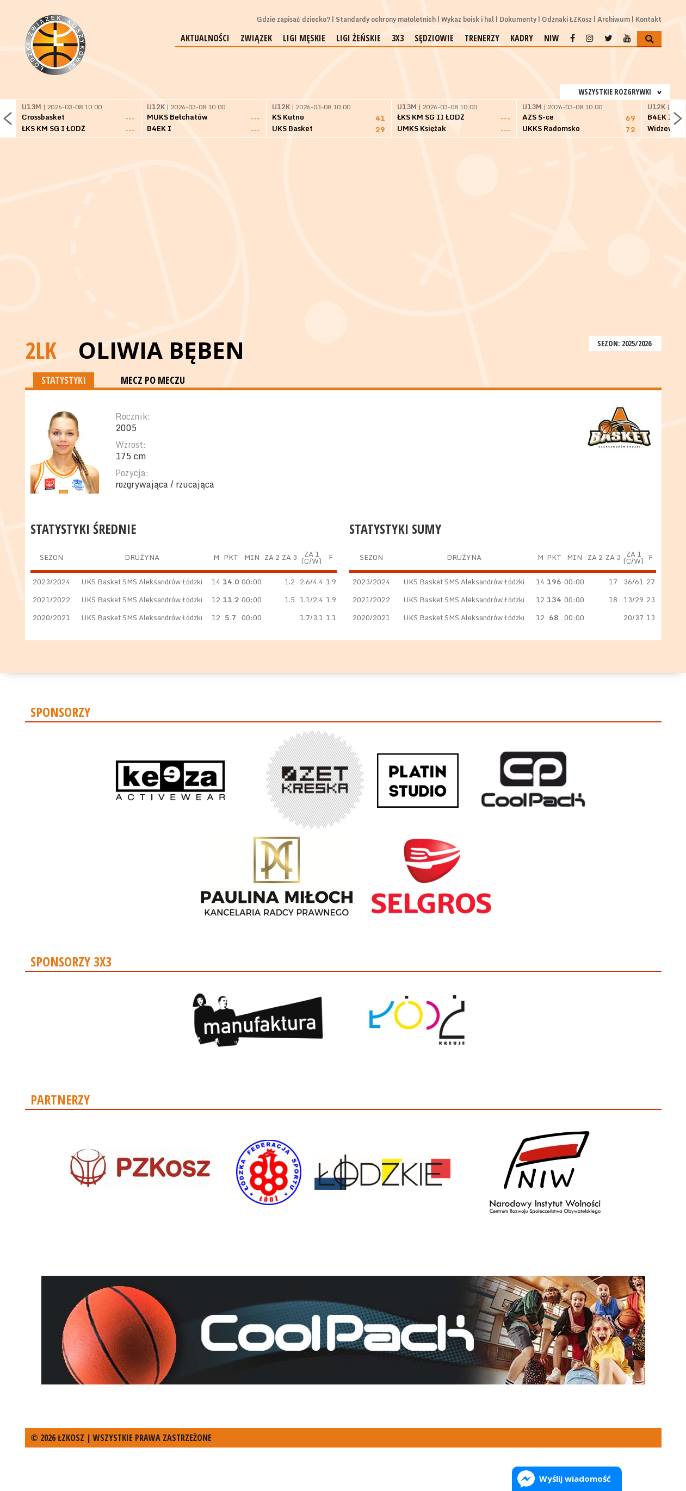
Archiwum (613, 19)
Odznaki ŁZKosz (567, 19)
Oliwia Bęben (161, 350)
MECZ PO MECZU (153, 379)
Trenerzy (482, 38)
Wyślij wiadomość (575, 1478)
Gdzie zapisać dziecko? (293, 19)
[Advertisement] (343, 252)
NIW (551, 38)
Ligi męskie (304, 38)
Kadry (521, 38)
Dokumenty (517, 19)
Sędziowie (434, 38)
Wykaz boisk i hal (467, 19)
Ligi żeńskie (358, 38)
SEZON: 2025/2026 (625, 343)
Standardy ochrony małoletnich (386, 19)
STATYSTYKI (63, 379)
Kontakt (648, 19)
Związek (256, 38)
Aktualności (205, 38)
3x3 (398, 38)
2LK (41, 349)
